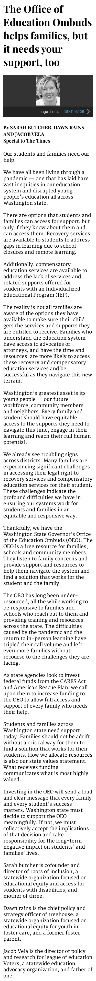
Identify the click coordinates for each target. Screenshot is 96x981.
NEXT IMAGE (77, 112)
